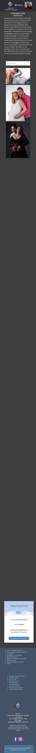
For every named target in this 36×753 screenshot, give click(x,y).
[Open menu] (19, 5)
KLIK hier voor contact (19, 638)
